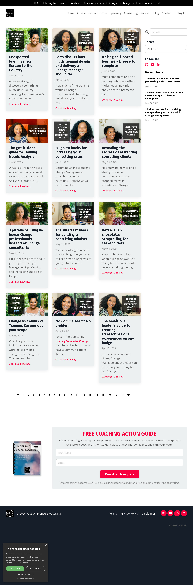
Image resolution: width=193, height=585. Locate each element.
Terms (112, 568)
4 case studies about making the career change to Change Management (164, 96)
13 (90, 442)
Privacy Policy (129, 568)
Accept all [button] (15, 569)
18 (124, 442)
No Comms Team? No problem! (66, 369)
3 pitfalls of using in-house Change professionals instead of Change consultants (24, 272)
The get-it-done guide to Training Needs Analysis (27, 165)
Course (76, 13)
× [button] (45, 545)
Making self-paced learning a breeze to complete (119, 66)
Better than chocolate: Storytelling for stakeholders (118, 264)
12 (83, 442)
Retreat (89, 13)
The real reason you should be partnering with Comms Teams (162, 81)
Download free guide (119, 528)
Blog (155, 13)
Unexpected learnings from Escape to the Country (24, 66)
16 (110, 442)
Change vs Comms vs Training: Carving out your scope (26, 371)
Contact (166, 13)
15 (103, 442)
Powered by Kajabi (178, 580)
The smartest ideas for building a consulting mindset (69, 266)
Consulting (129, 13)
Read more (23, 563)
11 (76, 442)
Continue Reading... (20, 108)
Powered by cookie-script (25, 579)
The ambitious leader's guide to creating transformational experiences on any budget (120, 377)
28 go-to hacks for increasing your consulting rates (71, 168)
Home (65, 13)
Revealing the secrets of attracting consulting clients (116, 170)
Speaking (113, 13)
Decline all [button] (35, 569)
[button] (25, 574)
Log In (181, 13)
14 (97, 442)
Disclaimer (148, 568)
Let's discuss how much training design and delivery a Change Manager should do (73, 71)
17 (117, 442)
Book (100, 13)
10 (69, 442)
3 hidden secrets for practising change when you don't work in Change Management (163, 113)
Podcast (144, 13)
